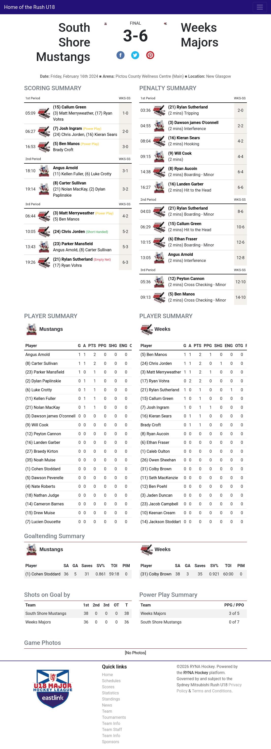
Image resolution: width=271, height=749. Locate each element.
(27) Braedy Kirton (41, 451)
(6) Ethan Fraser (182, 239)
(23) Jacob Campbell (159, 504)
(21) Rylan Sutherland (188, 107)
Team (107, 711)
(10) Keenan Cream (158, 512)
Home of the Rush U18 (29, 7)
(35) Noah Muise (40, 460)
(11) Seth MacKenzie (159, 477)
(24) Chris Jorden (68, 134)
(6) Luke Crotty (98, 173)
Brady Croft (63, 149)
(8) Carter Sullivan (95, 249)
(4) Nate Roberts (40, 486)
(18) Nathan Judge (42, 495)
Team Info (111, 723)
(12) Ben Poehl (154, 486)
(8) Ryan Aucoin (182, 168)
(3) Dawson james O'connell (193, 122)
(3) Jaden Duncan (157, 495)
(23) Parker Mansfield (44, 372)
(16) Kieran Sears (101, 134)
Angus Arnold (65, 249)
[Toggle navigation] (260, 7)
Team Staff (112, 729)
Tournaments (114, 717)
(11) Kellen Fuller (68, 173)
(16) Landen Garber (186, 184)
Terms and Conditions (211, 691)
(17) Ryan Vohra (67, 265)
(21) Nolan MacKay (70, 189)
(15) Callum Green (184, 223)
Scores (108, 686)
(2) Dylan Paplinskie (43, 381)
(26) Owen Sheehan (158, 460)
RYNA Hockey (195, 672)
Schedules (111, 680)
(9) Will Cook (180, 153)
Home (107, 674)
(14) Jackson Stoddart (161, 521)
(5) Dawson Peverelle (44, 477)
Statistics (110, 693)
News (107, 705)
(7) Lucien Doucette (43, 521)
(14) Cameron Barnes (44, 504)
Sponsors (110, 741)
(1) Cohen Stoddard (42, 468)
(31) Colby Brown (156, 468)
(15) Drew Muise (40, 512)
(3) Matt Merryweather (73, 113)
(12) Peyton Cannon (186, 278)
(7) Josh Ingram (155, 407)
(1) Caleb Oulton (155, 451)
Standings (111, 699)
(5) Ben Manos (66, 219)
